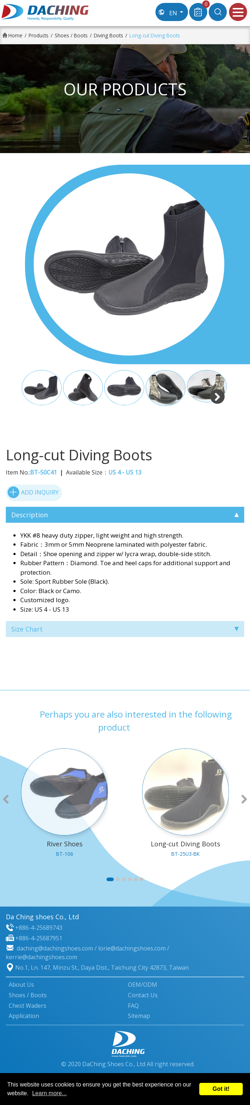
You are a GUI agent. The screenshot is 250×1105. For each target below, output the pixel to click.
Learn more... (49, 1093)
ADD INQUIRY (33, 492)
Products (39, 35)
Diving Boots (108, 35)
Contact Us (143, 995)
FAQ (133, 1006)
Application (24, 1016)
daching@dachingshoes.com (55, 948)
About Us (21, 985)
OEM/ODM (142, 985)
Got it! (220, 1089)
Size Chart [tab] (125, 629)
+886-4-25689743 (38, 928)
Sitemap (139, 1016)
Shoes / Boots (71, 35)
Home (15, 35)
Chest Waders (27, 1006)
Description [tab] (125, 514)
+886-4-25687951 (38, 938)
